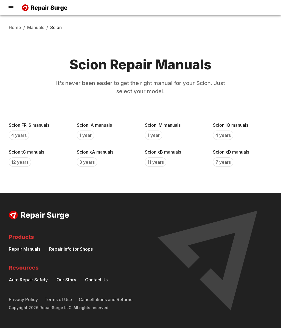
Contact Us (96, 279)
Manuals (35, 27)
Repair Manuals (24, 249)
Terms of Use (58, 299)
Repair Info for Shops (71, 249)
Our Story (66, 279)
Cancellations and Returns (105, 299)
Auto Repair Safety (28, 279)
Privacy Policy (23, 299)
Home (15, 27)
